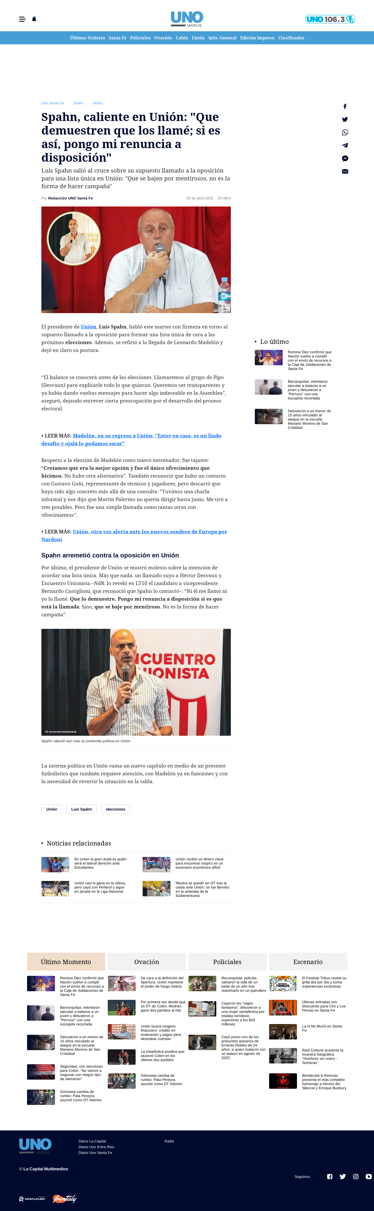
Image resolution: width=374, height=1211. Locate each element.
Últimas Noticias (87, 38)
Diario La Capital (92, 1141)
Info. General (222, 38)
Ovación (163, 38)
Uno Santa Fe (52, 103)
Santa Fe (117, 38)
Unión (198, 38)
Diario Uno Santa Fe (95, 1153)
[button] (22, 19)
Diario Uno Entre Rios (96, 1147)
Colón (182, 38)
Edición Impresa (257, 38)
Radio (169, 1141)
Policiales (140, 38)
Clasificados (291, 38)
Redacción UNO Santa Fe (70, 198)
